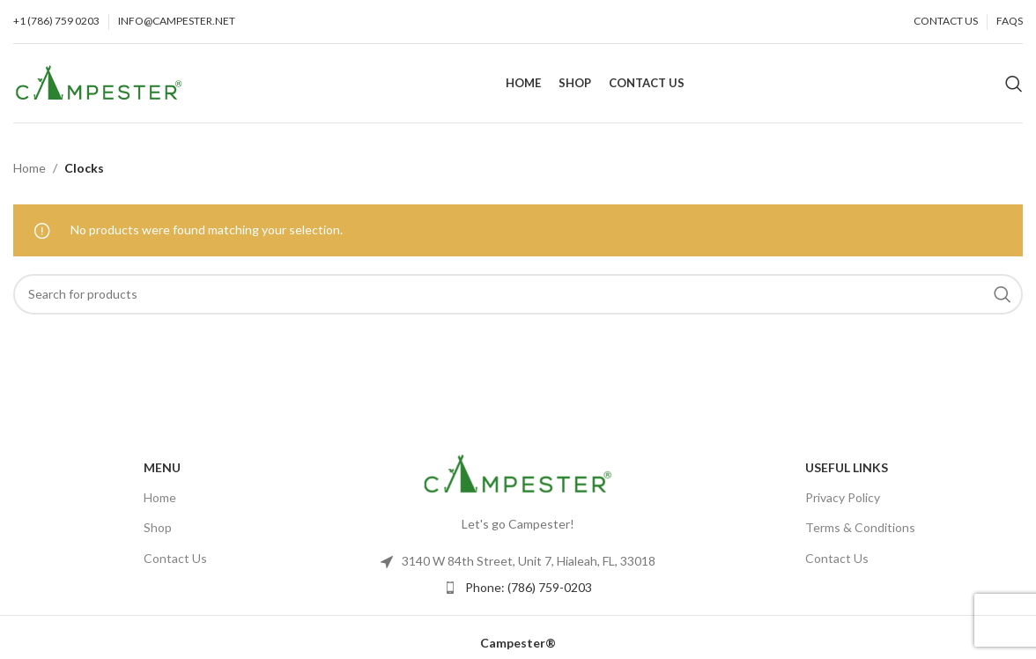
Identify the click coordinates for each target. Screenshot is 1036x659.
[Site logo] (99, 81)
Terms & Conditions (860, 527)
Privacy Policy (842, 497)
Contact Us (175, 558)
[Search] (1014, 83)
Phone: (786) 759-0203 (528, 587)
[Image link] (518, 473)
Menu (162, 467)
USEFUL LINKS (846, 467)
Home (29, 167)
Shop (158, 527)
